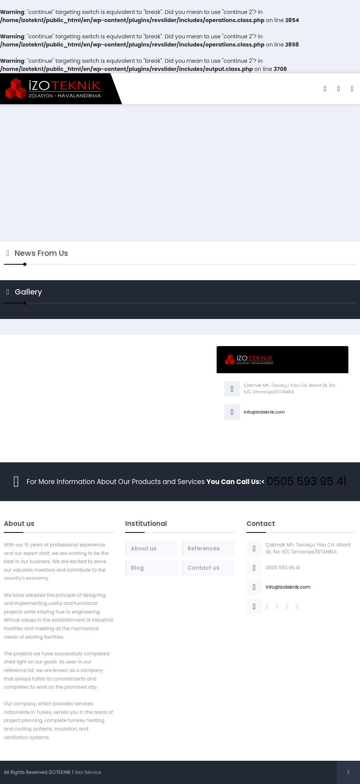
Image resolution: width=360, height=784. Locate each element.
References (204, 548)
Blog (137, 568)
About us (144, 548)
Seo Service (88, 772)
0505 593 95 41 (306, 481)
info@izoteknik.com (264, 412)
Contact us (203, 568)
